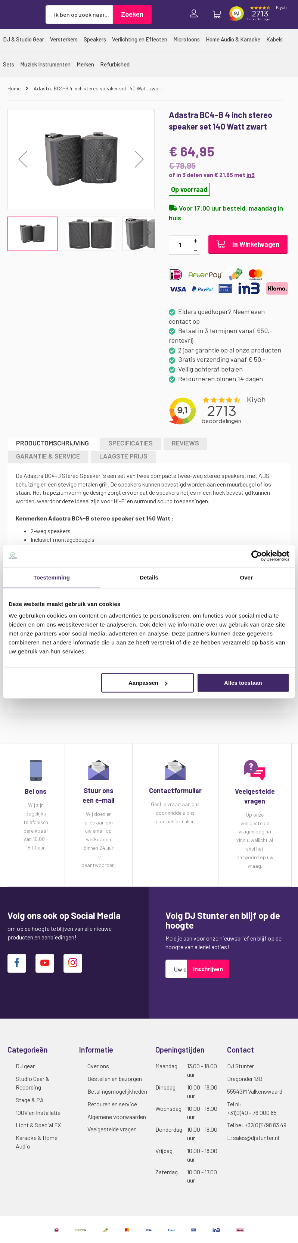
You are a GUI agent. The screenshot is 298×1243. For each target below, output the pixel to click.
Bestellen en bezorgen (114, 1078)
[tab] (52, 443)
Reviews (185, 443)
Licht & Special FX (38, 1124)
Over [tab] (246, 577)
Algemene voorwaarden (116, 1116)
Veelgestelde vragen (112, 1128)
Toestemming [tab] (52, 577)
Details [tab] (149, 577)
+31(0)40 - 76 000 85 (252, 1112)
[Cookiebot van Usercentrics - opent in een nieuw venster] (256, 555)
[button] (23, 159)
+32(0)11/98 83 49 (265, 1124)
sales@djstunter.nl (256, 1137)
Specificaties (130, 443)
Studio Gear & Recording (32, 1083)
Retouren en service (112, 1103)
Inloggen (196, 14)
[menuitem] (23, 39)
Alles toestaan (243, 683)
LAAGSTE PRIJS (123, 456)
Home (14, 88)
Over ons (98, 1065)
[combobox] (79, 14)
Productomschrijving (52, 443)
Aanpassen (147, 683)
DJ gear (25, 1065)
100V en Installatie (38, 1112)
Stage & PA (30, 1099)
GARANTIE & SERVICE (48, 456)
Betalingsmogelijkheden (117, 1091)
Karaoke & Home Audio (37, 1142)
